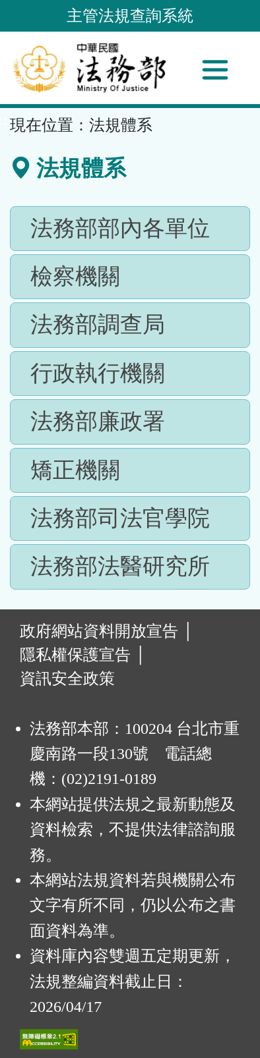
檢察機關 (75, 276)
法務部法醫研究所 (120, 566)
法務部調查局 (97, 324)
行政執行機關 (97, 373)
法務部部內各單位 (120, 228)
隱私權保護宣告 (75, 654)
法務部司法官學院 (120, 518)
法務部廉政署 (97, 421)
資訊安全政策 (67, 678)
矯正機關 (75, 470)
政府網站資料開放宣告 (99, 631)
